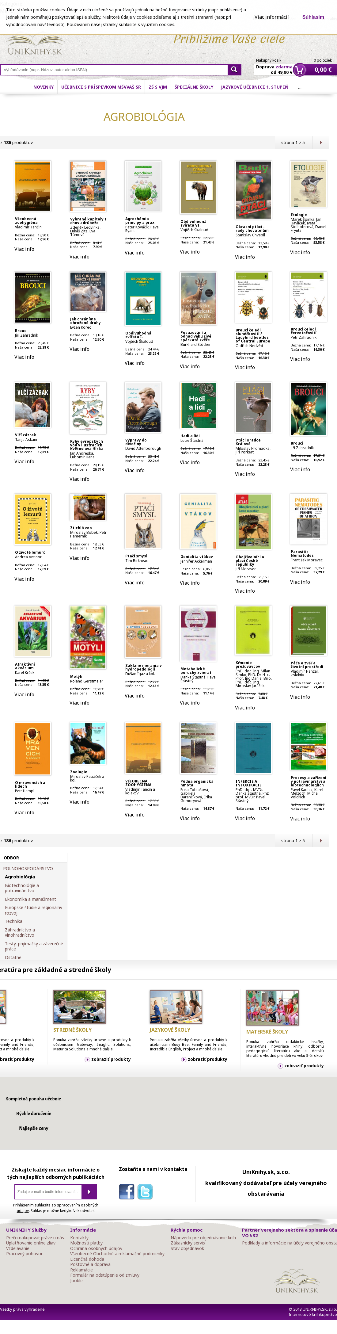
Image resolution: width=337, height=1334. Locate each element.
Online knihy (35, 42)
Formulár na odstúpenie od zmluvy (104, 1275)
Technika (13, 921)
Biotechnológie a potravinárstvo (22, 888)
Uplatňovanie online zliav (30, 1243)
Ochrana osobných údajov (96, 1248)
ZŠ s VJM (158, 87)
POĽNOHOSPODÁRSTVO (28, 868)
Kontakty (79, 1237)
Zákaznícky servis (188, 1243)
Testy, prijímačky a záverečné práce (34, 946)
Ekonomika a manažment (30, 899)
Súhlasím (313, 17)
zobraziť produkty (111, 1059)
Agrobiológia (20, 877)
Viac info (24, 249)
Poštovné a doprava (90, 1264)
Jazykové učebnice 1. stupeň (254, 87)
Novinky (43, 87)
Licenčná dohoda (87, 1259)
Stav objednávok (187, 1248)
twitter (146, 1193)
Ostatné (13, 957)
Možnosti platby (86, 1243)
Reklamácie (81, 1270)
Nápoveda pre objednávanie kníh (203, 1237)
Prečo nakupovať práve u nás (35, 1237)
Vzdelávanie (17, 1248)
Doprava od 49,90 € (274, 66)
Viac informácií (272, 16)
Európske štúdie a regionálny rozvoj (33, 910)
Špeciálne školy (194, 87)
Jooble (76, 1280)
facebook (128, 1193)
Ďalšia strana (320, 142)
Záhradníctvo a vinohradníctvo (20, 932)
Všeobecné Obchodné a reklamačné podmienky (117, 1253)
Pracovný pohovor (24, 1253)
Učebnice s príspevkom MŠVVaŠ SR (101, 87)
